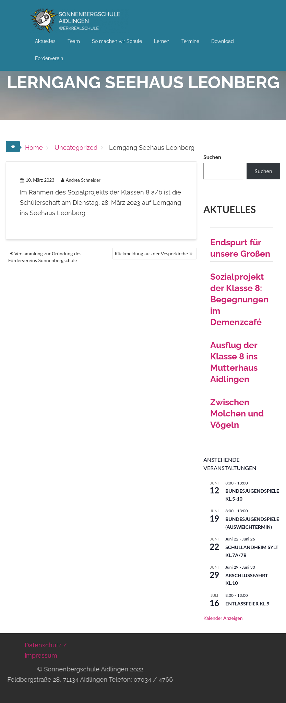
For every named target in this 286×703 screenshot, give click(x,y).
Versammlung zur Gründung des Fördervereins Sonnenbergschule (45, 256)
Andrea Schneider (80, 180)
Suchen (212, 157)
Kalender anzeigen (222, 618)
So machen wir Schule (117, 41)
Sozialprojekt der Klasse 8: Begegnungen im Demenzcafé (239, 299)
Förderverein (49, 58)
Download (222, 41)
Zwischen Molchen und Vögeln (237, 413)
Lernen (161, 41)
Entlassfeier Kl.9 (247, 603)
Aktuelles (45, 41)
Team (74, 41)
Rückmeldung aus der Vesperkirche (151, 253)
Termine (190, 41)
